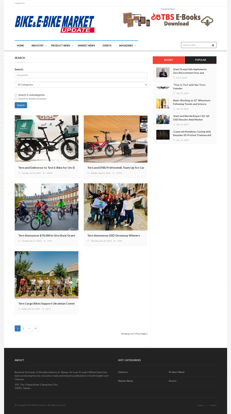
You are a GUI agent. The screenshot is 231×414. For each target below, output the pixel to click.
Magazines (126, 45)
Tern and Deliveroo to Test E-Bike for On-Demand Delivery (57, 167)
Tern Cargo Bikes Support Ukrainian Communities (51, 303)
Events (107, 45)
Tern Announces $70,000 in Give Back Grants (47, 235)
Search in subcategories (30, 95)
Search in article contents (31, 98)
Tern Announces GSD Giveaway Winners (113, 235)
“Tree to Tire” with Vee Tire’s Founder (189, 86)
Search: (19, 69)
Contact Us (20, 3)
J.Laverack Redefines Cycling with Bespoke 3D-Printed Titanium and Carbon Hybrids (192, 135)
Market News (86, 45)
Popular (200, 59)
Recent (168, 59)
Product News (60, 45)
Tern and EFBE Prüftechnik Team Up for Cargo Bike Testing (125, 167)
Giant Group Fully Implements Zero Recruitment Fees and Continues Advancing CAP (190, 73)
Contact (212, 405)
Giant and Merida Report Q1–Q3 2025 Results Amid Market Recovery (191, 120)
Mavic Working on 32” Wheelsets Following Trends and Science (191, 102)
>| (35, 328)
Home (20, 45)
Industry (123, 372)
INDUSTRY (38, 45)
